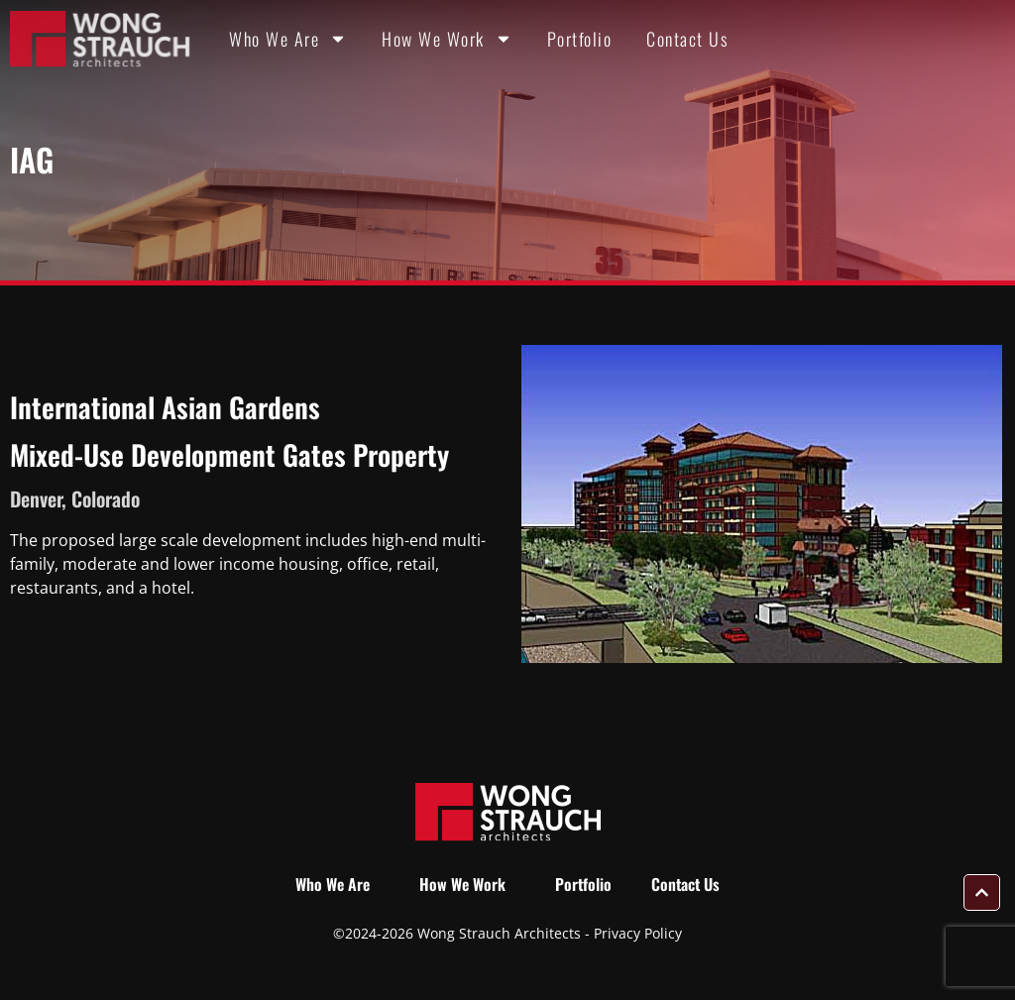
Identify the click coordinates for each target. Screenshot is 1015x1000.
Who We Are (288, 38)
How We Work (447, 38)
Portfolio (580, 39)
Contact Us (687, 39)
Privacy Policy (638, 933)
